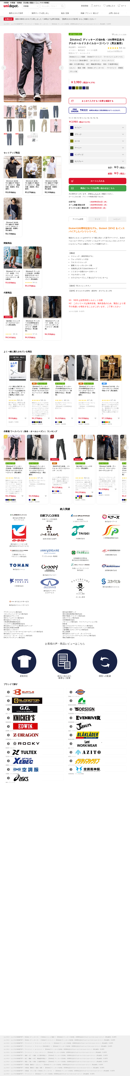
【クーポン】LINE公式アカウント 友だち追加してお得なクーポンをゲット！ (48, 19)
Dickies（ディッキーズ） (96, 68)
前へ (3, 67)
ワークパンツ (111, 68)
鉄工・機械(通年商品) (93, 64)
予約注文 (100, 110)
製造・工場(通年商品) (110, 64)
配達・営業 (81, 68)
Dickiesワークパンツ (94, 57)
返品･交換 (65, 13)
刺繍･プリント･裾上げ (89, 13)
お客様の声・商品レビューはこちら (65, 643)
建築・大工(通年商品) (77, 64)
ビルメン (73, 68)
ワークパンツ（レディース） (114, 57)
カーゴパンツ (94, 60)
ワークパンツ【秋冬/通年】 (79, 60)
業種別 (120, 68)
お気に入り (120, 34)
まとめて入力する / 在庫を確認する (98, 101)
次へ (60, 67)
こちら (96, 194)
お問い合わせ (114, 13)
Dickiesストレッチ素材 (77, 57)
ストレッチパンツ (108, 60)
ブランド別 (73, 71)
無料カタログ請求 (16, 13)
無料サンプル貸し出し (40, 13)
